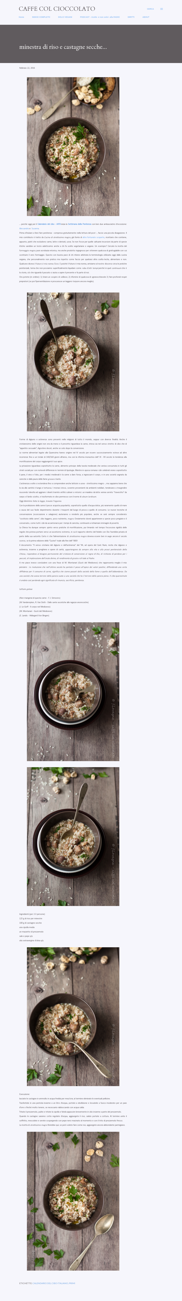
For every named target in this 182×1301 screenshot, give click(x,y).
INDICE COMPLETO (41, 17)
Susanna (35, 229)
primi (72, 1283)
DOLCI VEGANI (65, 17)
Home (21, 17)
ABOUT (145, 17)
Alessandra (24, 229)
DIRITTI (131, 17)
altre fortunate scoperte (94, 237)
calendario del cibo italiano (50, 1283)
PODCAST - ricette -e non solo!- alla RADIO (100, 17)
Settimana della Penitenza (79, 224)
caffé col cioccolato (57, 9)
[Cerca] (150, 9)
